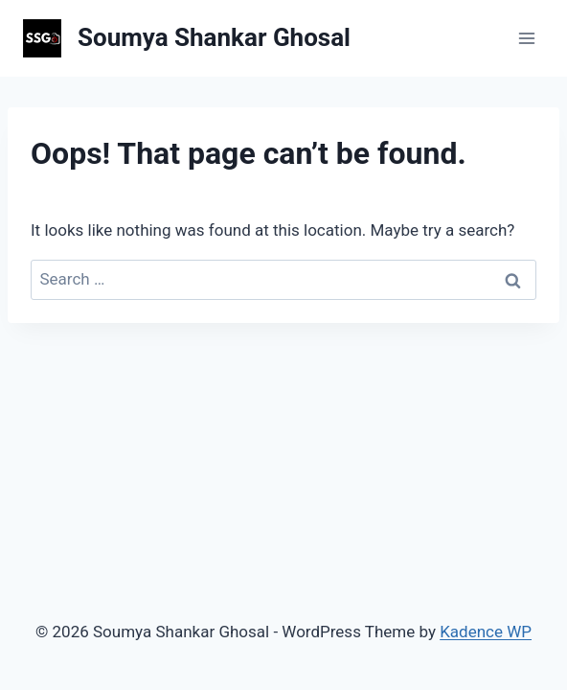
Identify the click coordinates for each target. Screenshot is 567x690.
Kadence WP (486, 631)
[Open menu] (526, 38)
